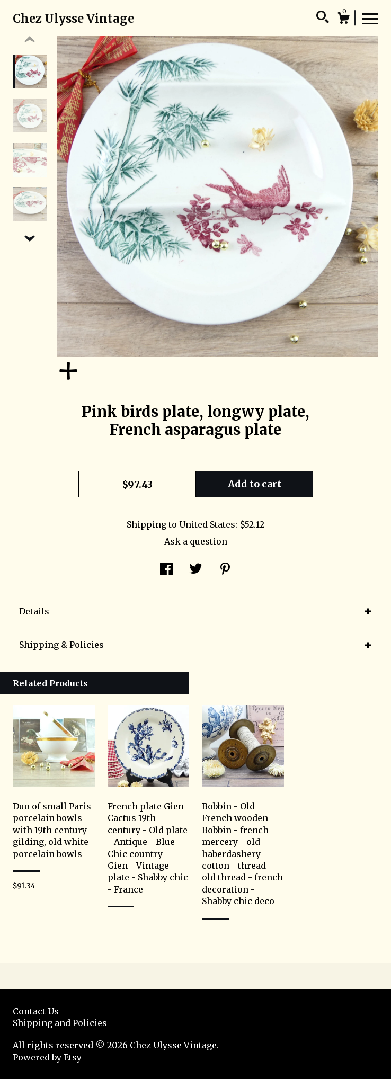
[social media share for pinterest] (225, 570)
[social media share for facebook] (166, 570)
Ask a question (195, 541)
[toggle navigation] (370, 18)
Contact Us (36, 1011)
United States (207, 524)
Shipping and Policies (60, 1023)
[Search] (322, 18)
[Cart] (343, 20)
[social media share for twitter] (196, 570)
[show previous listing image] (30, 40)
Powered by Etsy (47, 1057)
